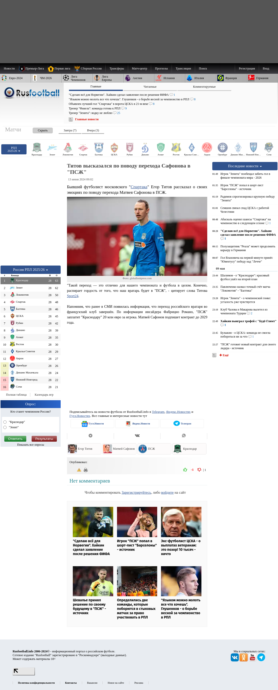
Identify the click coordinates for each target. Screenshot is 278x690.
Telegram (158, 412)
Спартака (139, 186)
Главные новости (87, 119)
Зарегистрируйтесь (136, 492)
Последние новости (245, 166)
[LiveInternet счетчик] (24, 674)
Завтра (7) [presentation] (70, 130)
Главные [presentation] (95, 86)
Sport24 (72, 296)
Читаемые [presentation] (150, 86)
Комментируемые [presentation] (204, 86)
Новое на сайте (116, 682)
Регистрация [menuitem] (247, 68)
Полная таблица (16, 394)
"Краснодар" (16, 422)
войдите (167, 492)
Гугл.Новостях (80, 416)
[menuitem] (90, 68)
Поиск (203, 68)
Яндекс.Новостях (178, 412)
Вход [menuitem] (266, 68)
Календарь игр (44, 394)
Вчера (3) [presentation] (93, 130)
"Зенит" (13, 427)
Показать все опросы (30, 444)
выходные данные (113, 655)
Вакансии (92, 682)
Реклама (138, 682)
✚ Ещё (223, 355)
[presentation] (37, 129)
